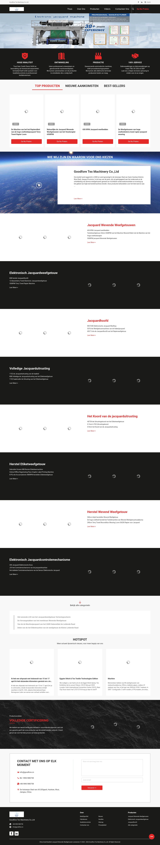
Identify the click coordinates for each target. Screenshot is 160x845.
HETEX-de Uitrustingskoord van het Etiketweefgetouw (105, 421)
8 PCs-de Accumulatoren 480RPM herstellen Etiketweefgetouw (31, 475)
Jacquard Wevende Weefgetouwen (111, 225)
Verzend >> (92, 788)
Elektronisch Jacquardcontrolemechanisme (39, 560)
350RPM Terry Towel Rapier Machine (22, 283)
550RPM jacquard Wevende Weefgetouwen (102, 238)
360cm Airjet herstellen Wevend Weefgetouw (102, 517)
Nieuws (100, 816)
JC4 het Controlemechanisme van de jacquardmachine (28, 568)
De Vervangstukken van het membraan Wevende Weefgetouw (41, 621)
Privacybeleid (102, 825)
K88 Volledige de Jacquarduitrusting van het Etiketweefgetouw (31, 376)
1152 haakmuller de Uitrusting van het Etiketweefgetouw (28, 379)
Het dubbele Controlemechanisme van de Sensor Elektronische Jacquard (34, 570)
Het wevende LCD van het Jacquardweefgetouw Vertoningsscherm (43, 617)
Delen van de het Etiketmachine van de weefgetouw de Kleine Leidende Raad (47, 628)
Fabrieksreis (83, 819)
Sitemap (100, 822)
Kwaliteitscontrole (85, 822)
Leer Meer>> (78, 199)
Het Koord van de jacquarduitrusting (112, 416)
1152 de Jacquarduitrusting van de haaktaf (24, 374)
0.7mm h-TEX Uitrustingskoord (97, 424)
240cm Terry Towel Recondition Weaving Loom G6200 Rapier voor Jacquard (113, 522)
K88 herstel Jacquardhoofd (18, 278)
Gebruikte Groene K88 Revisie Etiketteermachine (26, 469)
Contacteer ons (84, 825)
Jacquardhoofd (97, 321)
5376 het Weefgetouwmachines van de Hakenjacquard (106, 329)
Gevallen (101, 819)
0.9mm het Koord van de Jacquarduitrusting (102, 427)
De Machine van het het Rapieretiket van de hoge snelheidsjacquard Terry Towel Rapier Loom (26, 131)
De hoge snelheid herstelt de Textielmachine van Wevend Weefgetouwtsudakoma (115, 520)
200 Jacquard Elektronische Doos (21, 565)
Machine (111, 679)
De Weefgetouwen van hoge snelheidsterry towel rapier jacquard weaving (132, 131)
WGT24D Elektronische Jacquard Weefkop (101, 326)
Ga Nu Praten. (26, 141)
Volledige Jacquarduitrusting (29, 368)
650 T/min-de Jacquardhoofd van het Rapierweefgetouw (106, 331)
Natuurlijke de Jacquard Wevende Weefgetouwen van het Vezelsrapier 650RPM (61, 131)
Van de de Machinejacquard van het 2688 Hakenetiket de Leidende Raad (46, 624)
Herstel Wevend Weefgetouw (107, 512)
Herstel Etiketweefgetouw (27, 464)
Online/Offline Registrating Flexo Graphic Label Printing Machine (31, 472)
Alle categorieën (133, 825)
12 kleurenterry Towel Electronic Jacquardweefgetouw (28, 281)
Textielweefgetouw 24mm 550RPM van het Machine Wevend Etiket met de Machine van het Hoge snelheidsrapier (118, 234)
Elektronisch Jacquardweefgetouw (33, 273)
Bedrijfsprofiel (84, 816)
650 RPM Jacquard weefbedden (95, 129)
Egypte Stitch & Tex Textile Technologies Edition (79, 679)
